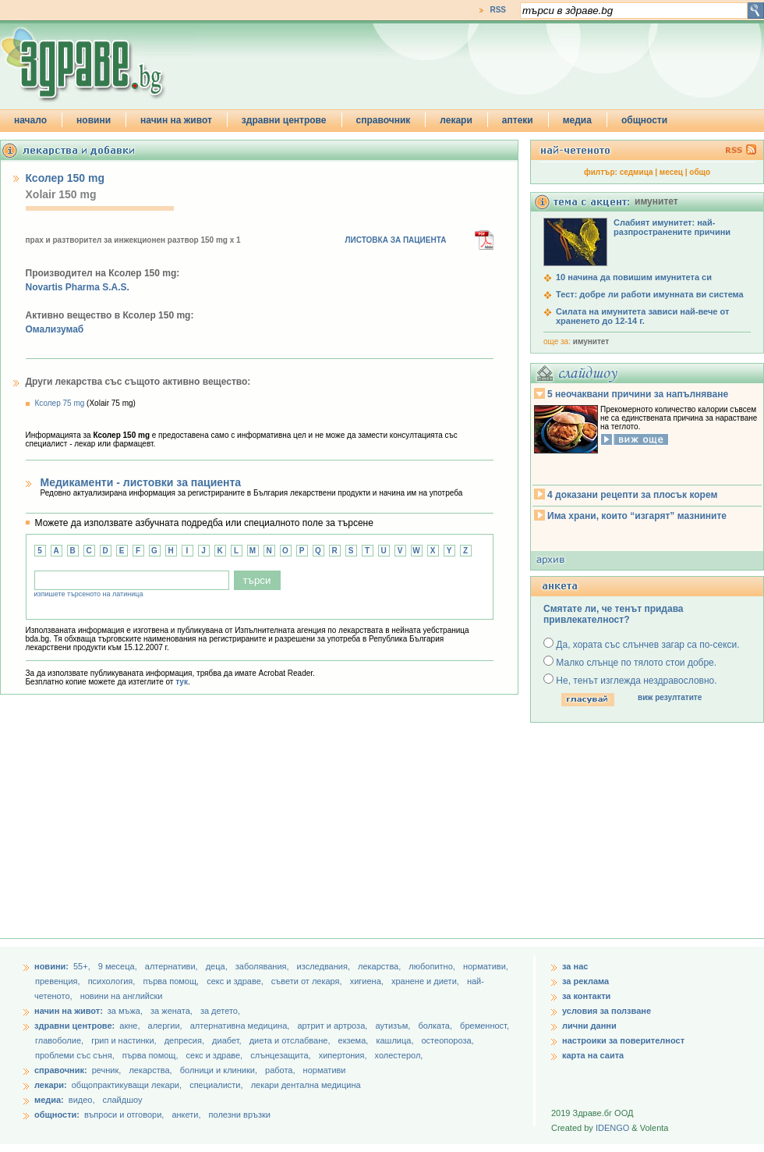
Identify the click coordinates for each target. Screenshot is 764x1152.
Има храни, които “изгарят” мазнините (637, 515)
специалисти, (215, 1085)
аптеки (517, 120)
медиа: (49, 1099)
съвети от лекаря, (308, 981)
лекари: (50, 1085)
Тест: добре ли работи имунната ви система (650, 294)
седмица (636, 172)
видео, (82, 1099)
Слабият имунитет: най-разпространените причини (672, 227)
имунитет (591, 341)
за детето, (220, 1010)
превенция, (59, 981)
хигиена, (368, 981)
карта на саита (593, 1055)
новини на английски (121, 996)
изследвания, (324, 966)
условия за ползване (606, 1010)
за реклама (585, 981)
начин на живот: (68, 1010)
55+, (83, 966)
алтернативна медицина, (241, 1025)
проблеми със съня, (76, 1055)
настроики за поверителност (623, 1040)
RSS (498, 9)
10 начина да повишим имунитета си (634, 277)
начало (30, 120)
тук (181, 681)
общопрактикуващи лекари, (127, 1085)
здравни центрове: (74, 1025)
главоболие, (60, 1040)
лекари (456, 120)
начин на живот (176, 120)
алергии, (166, 1025)
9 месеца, (119, 966)
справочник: (60, 1070)
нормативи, (485, 966)
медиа (577, 120)
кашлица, (396, 1040)
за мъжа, (125, 1010)
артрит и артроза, (333, 1025)
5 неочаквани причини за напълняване (637, 394)
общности (644, 120)
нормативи (324, 1070)
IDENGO (612, 1127)
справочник (383, 120)
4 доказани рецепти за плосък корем (632, 494)
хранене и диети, (426, 981)
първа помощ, (172, 981)
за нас (575, 966)
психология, (113, 981)
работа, (280, 1070)
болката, (436, 1025)
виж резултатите (670, 697)
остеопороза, (448, 1040)
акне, (130, 1025)
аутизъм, (393, 1025)
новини (93, 120)
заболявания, (263, 966)
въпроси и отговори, (124, 1114)
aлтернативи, (172, 966)
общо (699, 172)
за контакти (586, 996)
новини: (51, 966)
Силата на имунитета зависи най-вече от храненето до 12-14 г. (642, 316)
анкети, (186, 1114)
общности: (57, 1114)
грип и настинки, (125, 1040)
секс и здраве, (236, 981)
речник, (107, 1070)
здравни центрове (284, 120)
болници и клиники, (218, 1070)
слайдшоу (123, 1099)
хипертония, (344, 1055)
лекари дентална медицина (306, 1085)
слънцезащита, (281, 1055)
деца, (218, 966)
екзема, (354, 1040)
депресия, (185, 1040)
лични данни (589, 1025)
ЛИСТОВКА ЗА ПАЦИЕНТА (396, 240)
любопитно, (433, 966)
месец (671, 172)
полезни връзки (240, 1114)
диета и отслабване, (291, 1040)
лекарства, (380, 966)
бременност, (484, 1025)
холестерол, (399, 1055)
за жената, (171, 1010)
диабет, (228, 1040)
